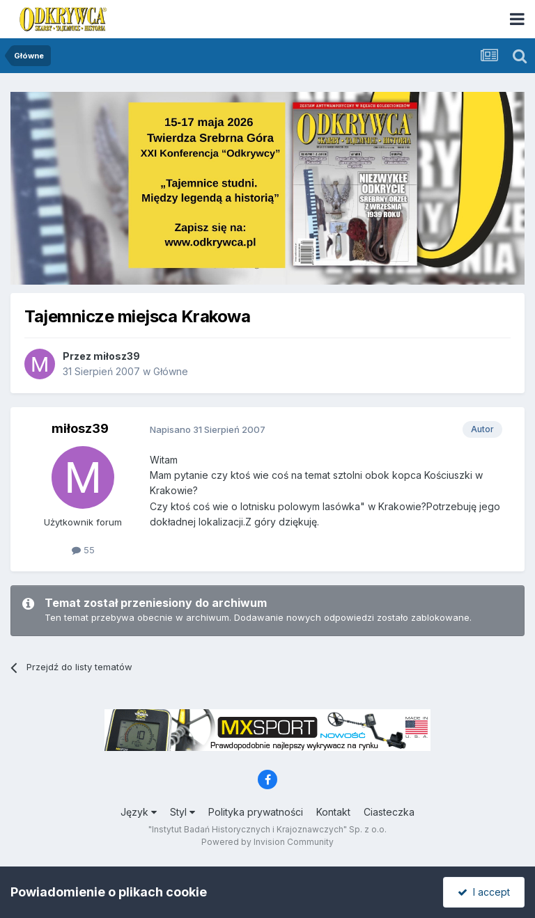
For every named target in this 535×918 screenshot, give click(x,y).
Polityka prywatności (255, 812)
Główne (170, 371)
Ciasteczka (389, 812)
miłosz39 (116, 356)
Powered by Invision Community (267, 842)
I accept (484, 892)
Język (139, 812)
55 (83, 549)
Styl (182, 812)
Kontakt (333, 812)
